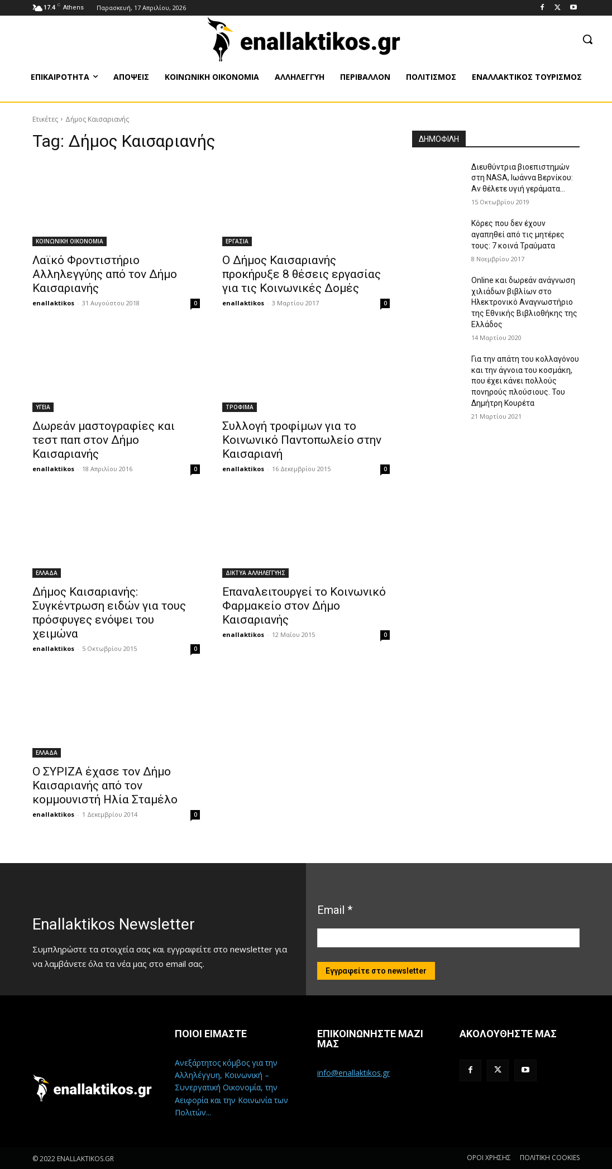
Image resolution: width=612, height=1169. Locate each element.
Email (334, 910)
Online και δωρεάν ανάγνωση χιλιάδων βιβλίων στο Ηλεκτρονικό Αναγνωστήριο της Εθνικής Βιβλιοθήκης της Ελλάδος (524, 302)
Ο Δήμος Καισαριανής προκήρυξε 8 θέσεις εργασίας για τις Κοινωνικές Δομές (301, 274)
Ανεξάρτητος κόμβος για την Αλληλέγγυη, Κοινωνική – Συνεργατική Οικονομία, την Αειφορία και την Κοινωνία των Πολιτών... (231, 1087)
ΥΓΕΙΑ (43, 407)
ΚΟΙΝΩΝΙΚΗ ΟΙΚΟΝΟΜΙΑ (69, 241)
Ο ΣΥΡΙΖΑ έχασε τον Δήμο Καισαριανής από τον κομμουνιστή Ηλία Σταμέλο (105, 785)
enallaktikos (53, 303)
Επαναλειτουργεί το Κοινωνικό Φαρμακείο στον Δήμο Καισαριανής (304, 605)
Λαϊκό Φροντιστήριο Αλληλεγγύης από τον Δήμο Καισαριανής (104, 274)
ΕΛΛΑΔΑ (47, 573)
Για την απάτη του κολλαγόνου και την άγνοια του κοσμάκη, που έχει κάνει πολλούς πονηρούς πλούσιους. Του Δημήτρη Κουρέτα (525, 380)
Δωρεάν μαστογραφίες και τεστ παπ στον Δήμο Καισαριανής (103, 440)
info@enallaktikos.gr (353, 1072)
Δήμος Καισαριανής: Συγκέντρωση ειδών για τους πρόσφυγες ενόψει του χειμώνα (109, 612)
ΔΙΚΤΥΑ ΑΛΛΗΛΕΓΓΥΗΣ (255, 573)
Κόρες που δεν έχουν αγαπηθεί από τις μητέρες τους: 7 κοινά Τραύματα (518, 234)
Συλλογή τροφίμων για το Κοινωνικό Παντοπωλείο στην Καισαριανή (301, 440)
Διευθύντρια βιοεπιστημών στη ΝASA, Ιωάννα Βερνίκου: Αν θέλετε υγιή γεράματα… (522, 177)
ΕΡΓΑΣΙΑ (237, 241)
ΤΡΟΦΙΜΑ (240, 407)
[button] (587, 39)
